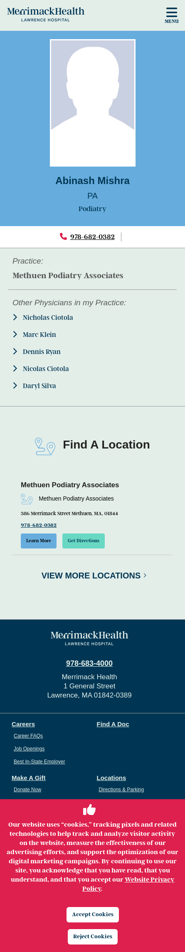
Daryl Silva (34, 386)
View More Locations (91, 575)
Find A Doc (113, 724)
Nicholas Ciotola (42, 317)
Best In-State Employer (39, 762)
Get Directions (83, 540)
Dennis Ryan (36, 352)
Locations (111, 777)
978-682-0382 (92, 237)
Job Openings (29, 749)
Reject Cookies (92, 936)
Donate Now (27, 790)
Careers (23, 724)
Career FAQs (28, 736)
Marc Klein (34, 335)
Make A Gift (28, 777)
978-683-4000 (89, 663)
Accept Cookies (92, 914)
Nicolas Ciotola (40, 369)
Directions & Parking (121, 790)
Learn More (38, 540)
